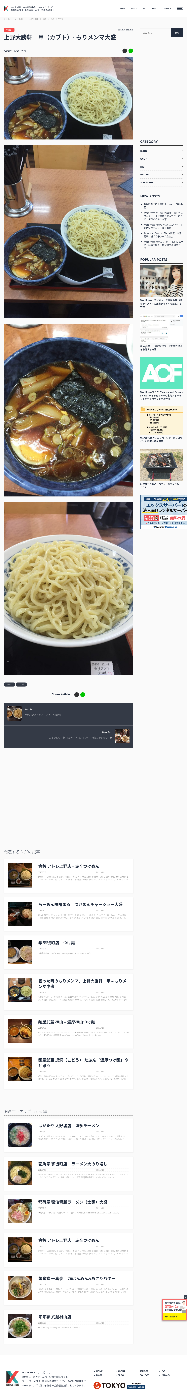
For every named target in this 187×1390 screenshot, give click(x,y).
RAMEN (9, 30)
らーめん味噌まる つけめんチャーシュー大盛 (80, 904)
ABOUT (134, 8)
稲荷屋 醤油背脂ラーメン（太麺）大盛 (72, 1202)
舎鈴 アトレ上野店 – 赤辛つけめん (68, 866)
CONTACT (167, 8)
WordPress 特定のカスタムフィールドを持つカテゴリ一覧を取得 (163, 226)
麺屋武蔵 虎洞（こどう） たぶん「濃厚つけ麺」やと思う (83, 1063)
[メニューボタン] (180, 8)
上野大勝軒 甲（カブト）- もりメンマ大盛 (46, 19)
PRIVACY (165, 1375)
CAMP (143, 159)
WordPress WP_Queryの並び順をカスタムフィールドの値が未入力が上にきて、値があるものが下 (163, 216)
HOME (122, 8)
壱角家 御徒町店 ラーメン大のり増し (72, 1164)
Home (8, 19)
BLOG (154, 8)
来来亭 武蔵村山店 (54, 1317)
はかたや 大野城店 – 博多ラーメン (68, 1126)
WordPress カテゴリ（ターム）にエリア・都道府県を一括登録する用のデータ (163, 245)
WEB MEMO (147, 183)
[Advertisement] (67, 774)
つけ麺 (23, 51)
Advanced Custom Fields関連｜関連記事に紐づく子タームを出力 (163, 234)
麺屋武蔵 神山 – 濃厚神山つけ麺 (66, 1022)
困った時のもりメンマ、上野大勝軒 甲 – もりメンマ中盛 (82, 983)
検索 (177, 32)
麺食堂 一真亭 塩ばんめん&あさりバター (76, 1278)
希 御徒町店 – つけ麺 (56, 943)
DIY (142, 167)
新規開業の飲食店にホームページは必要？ (163, 205)
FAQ (144, 8)
